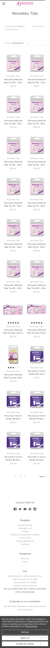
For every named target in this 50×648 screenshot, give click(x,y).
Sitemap (25, 544)
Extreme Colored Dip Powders (25, 534)
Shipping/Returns (25, 541)
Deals (25, 561)
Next (43, 476)
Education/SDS (25, 525)
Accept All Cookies (25, 643)
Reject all (25, 637)
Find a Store (25, 538)
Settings (25, 632)
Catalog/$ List (25, 528)
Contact (25, 531)
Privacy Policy (31, 626)
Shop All (25, 558)
